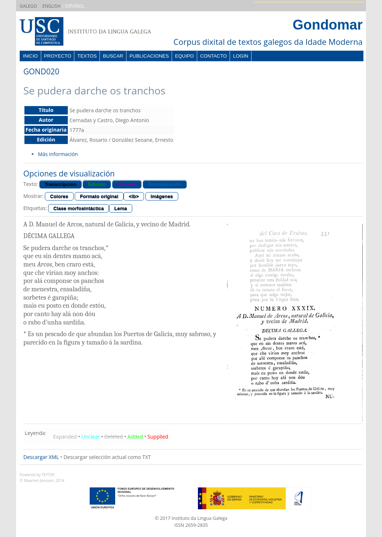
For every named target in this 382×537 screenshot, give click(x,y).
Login (240, 56)
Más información (58, 154)
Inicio (30, 56)
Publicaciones (149, 56)
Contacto (213, 56)
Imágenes (162, 196)
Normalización (164, 184)
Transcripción (60, 184)
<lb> (134, 196)
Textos (87, 56)
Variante (126, 184)
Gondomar (328, 24)
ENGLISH (51, 6)
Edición (97, 184)
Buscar (113, 56)
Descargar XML (41, 457)
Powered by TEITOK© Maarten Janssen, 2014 (42, 477)
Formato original (99, 196)
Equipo (184, 56)
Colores (59, 196)
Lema (120, 208)
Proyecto (57, 56)
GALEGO (28, 6)
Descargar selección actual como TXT (107, 457)
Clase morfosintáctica (78, 208)
